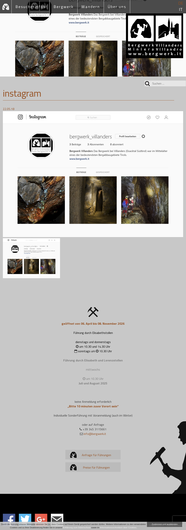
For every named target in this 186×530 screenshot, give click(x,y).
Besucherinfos (30, 7)
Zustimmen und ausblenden (165, 524)
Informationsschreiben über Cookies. (118, 527)
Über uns (117, 7)
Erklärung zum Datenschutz (77, 527)
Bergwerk (64, 7)
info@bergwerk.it (95, 433)
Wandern (90, 7)
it (181, 9)
